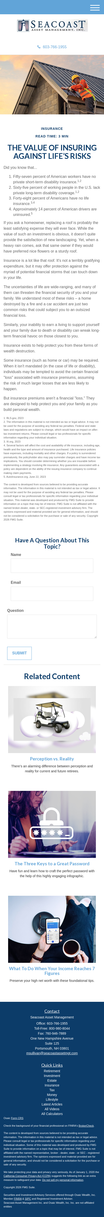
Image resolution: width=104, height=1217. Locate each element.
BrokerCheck (86, 1125)
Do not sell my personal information (62, 1179)
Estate (52, 1080)
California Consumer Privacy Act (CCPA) (27, 1175)
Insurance (52, 1085)
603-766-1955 (52, 47)
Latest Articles (52, 1104)
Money (52, 1095)
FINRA (17, 1198)
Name (16, 555)
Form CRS (17, 1118)
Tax (52, 1090)
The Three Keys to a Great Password (52, 863)
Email (16, 582)
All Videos (52, 1109)
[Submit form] (19, 653)
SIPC (28, 1198)
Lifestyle (52, 1099)
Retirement (52, 1071)
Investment (52, 1076)
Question (15, 610)
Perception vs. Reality (52, 758)
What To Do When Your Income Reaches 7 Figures (52, 971)
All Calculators (51, 1114)
